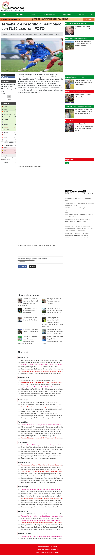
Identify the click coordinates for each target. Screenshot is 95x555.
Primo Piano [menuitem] (18, 14)
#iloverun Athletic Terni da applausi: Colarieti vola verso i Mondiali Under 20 (45, 427)
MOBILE (53, 549)
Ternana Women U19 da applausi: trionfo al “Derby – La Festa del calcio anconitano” (48, 445)
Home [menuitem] (3, 14)
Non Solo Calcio (70, 121)
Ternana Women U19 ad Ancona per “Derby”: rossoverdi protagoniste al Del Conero (48, 489)
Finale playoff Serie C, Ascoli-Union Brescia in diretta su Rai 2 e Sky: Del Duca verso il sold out (52, 405)
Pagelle (67, 91)
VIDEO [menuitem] (81, 14)
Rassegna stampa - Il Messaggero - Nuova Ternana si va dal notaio (43, 415)
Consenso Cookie (43, 546)
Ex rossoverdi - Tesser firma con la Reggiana (35, 411)
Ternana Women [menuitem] (49, 14)
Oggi (66, 163)
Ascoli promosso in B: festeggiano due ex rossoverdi (54, 301)
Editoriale (68, 23)
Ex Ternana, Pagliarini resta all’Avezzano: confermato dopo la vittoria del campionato (48, 469)
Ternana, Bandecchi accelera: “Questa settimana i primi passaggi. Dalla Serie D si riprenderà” (51, 371)
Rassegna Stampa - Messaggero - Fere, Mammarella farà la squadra (43, 478)
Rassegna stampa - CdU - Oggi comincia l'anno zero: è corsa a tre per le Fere (46, 529)
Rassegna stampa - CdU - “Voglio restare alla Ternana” (39, 395)
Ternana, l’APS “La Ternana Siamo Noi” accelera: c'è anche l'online (43, 514)
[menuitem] (92, 14)
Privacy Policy (53, 546)
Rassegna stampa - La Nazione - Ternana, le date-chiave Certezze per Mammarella (48, 418)
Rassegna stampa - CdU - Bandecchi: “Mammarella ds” (39, 482)
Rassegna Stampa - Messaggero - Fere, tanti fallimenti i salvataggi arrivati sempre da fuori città (52, 525)
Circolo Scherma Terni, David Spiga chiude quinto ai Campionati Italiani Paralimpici (48, 389)
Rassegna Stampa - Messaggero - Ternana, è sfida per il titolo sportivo (44, 500)
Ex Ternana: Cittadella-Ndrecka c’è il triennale (36, 451)
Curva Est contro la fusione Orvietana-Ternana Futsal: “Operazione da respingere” (47, 538)
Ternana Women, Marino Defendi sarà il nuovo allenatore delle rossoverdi (45, 516)
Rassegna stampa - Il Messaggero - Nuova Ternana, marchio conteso (43, 391)
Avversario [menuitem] (67, 14)
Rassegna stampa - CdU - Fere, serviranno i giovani (38, 436)
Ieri (70, 163)
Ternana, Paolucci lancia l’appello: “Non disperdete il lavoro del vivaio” (43, 476)
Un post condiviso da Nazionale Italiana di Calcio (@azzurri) (37, 245)
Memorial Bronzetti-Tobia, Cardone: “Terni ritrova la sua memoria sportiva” (45, 364)
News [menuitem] (33, 14)
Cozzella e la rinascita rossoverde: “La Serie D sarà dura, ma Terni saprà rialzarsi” (47, 360)
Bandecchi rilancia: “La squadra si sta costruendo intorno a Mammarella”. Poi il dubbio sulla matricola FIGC (56, 498)
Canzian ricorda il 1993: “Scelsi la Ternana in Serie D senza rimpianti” (43, 494)
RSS (58, 549)
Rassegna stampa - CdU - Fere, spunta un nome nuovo (39, 458)
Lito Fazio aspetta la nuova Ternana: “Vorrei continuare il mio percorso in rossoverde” (48, 382)
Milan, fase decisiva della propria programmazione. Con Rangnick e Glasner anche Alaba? (77, 210)
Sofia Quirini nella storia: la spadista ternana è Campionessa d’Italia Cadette (46, 491)
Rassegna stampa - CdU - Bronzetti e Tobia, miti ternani (39, 413)
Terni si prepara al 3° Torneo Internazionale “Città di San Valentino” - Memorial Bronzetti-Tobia (51, 471)
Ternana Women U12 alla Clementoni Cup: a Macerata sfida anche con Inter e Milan (48, 520)
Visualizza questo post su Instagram (29, 166)
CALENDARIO (40, 549)
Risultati (9, 99)
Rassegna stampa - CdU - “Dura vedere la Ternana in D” (39, 367)
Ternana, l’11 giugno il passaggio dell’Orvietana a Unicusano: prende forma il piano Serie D (50, 438)
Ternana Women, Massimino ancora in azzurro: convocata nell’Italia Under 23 (46, 536)
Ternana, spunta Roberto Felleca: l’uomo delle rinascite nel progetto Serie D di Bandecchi (50, 465)
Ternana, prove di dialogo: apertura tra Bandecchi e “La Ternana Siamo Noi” (45, 522)
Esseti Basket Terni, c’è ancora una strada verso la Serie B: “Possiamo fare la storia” (48, 496)
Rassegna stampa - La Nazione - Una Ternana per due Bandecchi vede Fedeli (46, 393)
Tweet (32, 267)
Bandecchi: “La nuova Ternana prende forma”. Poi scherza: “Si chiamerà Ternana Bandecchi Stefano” (54, 505)
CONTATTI (47, 549)
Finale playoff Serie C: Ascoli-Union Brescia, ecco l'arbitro (30, 310)
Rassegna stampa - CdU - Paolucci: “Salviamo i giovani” (39, 507)
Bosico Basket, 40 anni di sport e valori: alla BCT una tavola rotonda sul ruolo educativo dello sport (53, 449)
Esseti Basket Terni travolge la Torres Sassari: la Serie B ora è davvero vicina (46, 362)
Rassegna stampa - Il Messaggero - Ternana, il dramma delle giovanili (43, 453)
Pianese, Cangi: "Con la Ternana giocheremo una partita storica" (83, 82)
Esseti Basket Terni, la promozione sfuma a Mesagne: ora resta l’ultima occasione (47, 518)
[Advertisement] (79, 62)
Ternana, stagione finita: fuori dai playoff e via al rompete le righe (83, 43)
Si (3, 91)
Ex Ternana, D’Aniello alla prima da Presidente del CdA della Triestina (55, 332)
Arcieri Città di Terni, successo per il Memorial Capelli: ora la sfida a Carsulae (46, 409)
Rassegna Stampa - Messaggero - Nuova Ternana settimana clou (42, 373)
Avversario (69, 77)
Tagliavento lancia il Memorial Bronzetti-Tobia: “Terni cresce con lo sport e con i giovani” (49, 387)
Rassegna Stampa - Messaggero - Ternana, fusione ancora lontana (43, 433)
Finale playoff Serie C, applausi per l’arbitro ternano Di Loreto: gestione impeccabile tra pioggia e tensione (52, 322)
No (4, 93)
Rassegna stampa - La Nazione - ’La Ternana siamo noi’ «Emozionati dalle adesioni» (48, 527)
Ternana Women (70, 106)
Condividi (22, 267)
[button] (9, 96)
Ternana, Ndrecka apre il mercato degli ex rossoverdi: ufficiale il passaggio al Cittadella (49, 407)
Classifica (5, 103)
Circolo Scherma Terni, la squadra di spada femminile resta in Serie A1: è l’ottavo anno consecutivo (53, 429)
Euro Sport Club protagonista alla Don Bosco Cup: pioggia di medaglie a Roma (46, 384)
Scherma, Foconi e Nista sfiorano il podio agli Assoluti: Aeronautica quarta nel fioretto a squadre (52, 474)
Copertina (68, 38)
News (23, 258)
